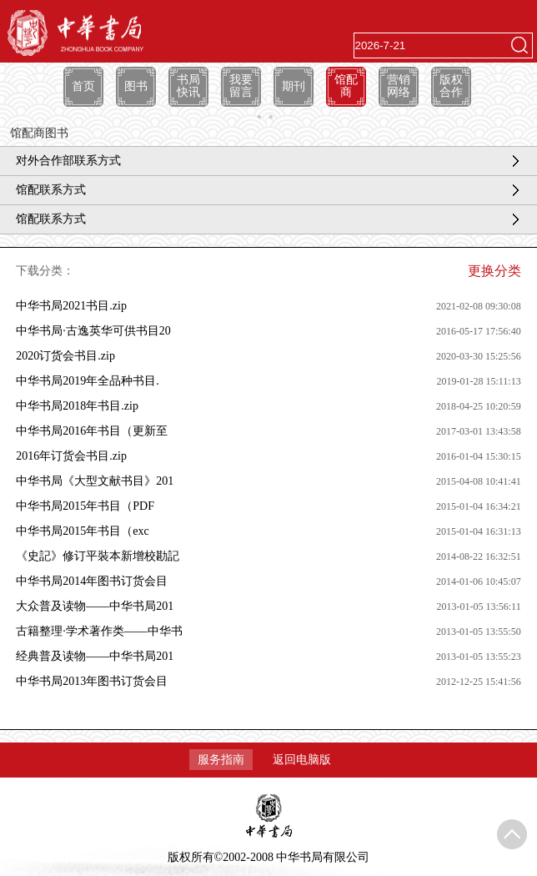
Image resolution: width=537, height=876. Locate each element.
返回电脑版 (302, 759)
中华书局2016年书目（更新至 (92, 431)
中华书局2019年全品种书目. (87, 381)
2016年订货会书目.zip (71, 456)
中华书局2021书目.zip (71, 306)
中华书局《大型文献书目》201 (94, 481)
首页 (83, 86)
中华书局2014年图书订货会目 (92, 581)
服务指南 (221, 759)
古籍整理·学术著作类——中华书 (99, 631)
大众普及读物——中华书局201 (94, 606)
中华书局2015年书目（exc (82, 531)
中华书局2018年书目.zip (77, 406)
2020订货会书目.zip (65, 356)
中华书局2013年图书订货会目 (92, 681)
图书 (136, 86)
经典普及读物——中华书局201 (94, 656)
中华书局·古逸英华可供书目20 (93, 331)
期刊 (293, 86)
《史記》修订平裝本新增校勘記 (97, 556)
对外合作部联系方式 (68, 160)
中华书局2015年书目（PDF (85, 506)
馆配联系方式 (51, 190)
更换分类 (494, 271)
